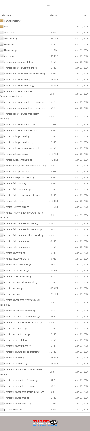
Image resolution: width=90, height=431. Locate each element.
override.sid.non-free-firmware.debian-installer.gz (20, 302)
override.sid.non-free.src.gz (15, 334)
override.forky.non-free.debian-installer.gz (22, 235)
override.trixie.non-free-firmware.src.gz (21, 385)
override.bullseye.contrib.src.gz (17, 142)
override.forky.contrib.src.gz (15, 189)
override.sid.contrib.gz (12, 252)
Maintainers (8, 32)
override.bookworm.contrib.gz (16, 61)
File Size (53, 15)
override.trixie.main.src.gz (14, 363)
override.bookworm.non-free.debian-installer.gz (20, 116)
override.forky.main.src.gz (14, 206)
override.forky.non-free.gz (14, 240)
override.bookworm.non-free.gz (17, 124)
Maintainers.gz (9, 38)
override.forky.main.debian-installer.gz (20, 194)
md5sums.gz (8, 55)
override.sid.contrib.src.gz (14, 258)
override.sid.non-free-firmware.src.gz (20, 316)
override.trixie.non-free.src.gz (16, 403)
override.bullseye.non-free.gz (16, 171)
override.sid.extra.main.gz (14, 270)
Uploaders (7, 44)
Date (84, 15)
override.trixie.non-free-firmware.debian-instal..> (21, 371)
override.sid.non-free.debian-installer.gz (21, 322)
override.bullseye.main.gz (14, 153)
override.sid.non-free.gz (13, 328)
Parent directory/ (10, 20)
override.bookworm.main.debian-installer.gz (23, 73)
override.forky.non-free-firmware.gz (19, 223)
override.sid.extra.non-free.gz (16, 276)
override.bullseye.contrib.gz (15, 136)
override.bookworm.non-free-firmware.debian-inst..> (16, 93)
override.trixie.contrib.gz (13, 339)
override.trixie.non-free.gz (14, 397)
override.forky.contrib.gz (13, 183)
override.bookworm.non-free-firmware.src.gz (24, 107)
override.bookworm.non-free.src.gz (19, 130)
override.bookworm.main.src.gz (17, 85)
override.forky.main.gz (13, 200)
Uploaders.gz (8, 50)
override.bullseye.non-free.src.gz (17, 177)
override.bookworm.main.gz (15, 79)
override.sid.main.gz (11, 288)
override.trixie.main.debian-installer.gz (20, 351)
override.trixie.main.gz (12, 357)
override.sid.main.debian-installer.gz (19, 282)
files (4, 26)
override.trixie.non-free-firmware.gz (19, 380)
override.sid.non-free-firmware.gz (18, 310)
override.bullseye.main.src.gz (16, 159)
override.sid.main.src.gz (13, 293)
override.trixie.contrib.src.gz (15, 345)
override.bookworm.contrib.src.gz (18, 67)
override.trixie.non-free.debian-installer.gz (22, 391)
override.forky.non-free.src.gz (16, 246)
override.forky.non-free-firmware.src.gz (21, 229)
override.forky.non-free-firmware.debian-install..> (22, 215)
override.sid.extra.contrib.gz (15, 264)
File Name (6, 15)
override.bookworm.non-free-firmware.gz (22, 101)
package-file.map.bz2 (12, 409)
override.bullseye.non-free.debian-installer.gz (23, 165)
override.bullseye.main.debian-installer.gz (22, 147)
